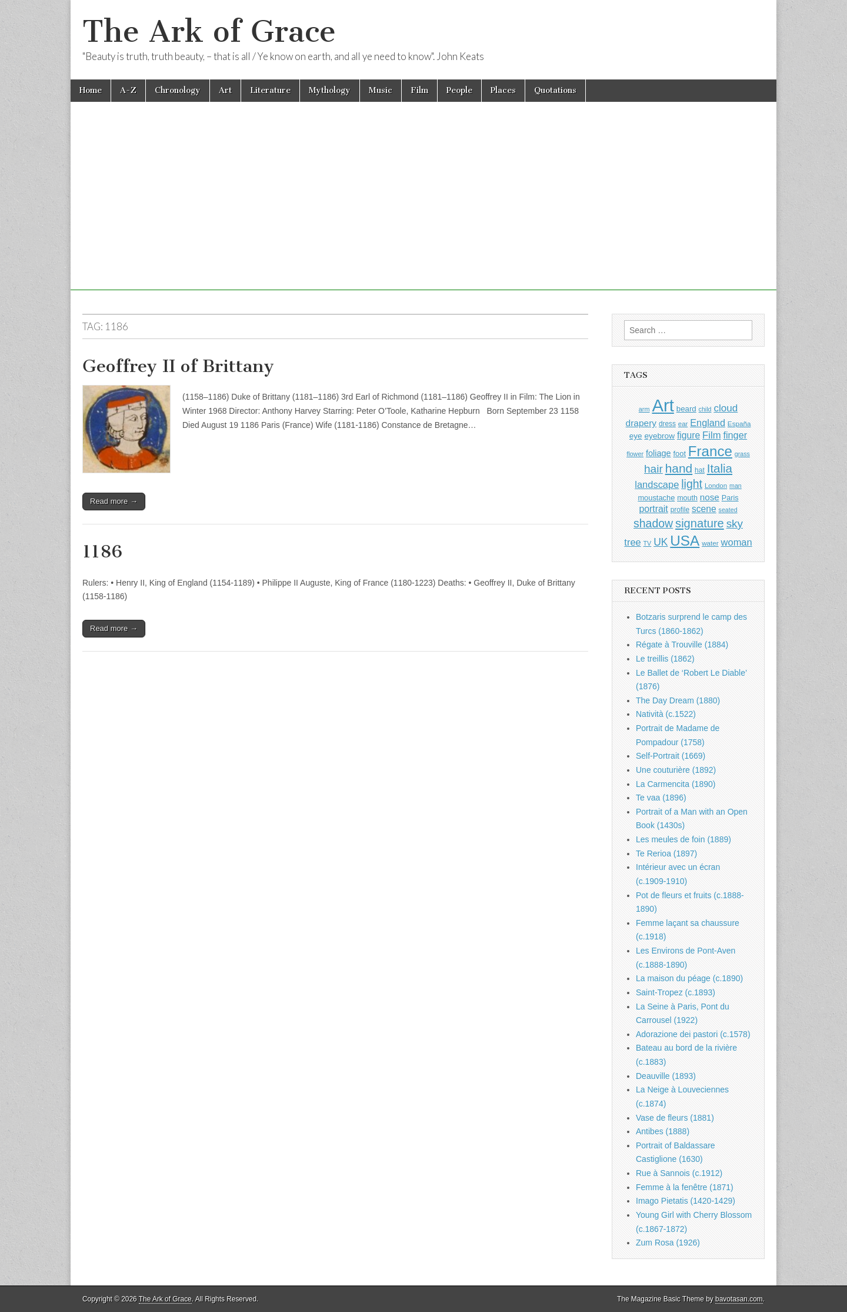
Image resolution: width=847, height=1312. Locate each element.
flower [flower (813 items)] (634, 453)
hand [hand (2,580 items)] (678, 468)
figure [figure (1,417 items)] (688, 435)
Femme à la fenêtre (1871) (684, 1187)
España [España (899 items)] (739, 423)
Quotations (555, 90)
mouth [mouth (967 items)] (687, 498)
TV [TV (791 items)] (647, 543)
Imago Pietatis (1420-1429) (685, 1200)
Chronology (178, 90)
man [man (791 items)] (735, 485)
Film (419, 90)
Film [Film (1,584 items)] (711, 435)
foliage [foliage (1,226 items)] (658, 453)
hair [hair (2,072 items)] (653, 469)
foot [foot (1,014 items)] (679, 453)
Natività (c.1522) (666, 714)
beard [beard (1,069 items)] (686, 408)
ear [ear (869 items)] (683, 423)
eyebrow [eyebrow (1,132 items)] (659, 435)
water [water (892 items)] (710, 543)
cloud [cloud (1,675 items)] (725, 408)
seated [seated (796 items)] (728, 509)
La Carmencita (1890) (675, 784)
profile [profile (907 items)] (680, 510)
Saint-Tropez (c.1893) (675, 992)
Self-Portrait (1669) (670, 755)
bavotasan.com (739, 1299)
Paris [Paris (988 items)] (730, 498)
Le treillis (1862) (665, 658)
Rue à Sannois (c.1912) (679, 1173)
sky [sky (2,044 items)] (734, 523)
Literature (270, 90)
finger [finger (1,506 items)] (735, 435)
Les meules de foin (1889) (683, 839)
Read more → (114, 501)
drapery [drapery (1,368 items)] (641, 423)
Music (380, 90)
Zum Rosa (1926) (668, 1242)
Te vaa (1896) (661, 797)
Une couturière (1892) (676, 770)
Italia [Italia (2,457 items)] (719, 468)
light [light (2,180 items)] (691, 483)
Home (90, 90)
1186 (102, 551)
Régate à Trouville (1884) (682, 644)
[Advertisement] (423, 207)
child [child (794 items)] (705, 409)
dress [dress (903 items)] (667, 424)
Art (225, 90)
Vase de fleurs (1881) (675, 1117)
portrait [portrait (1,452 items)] (653, 509)
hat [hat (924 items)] (700, 470)
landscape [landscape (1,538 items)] (657, 484)
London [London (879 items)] (716, 485)
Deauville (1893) (666, 1076)
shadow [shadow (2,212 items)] (653, 523)
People (459, 90)
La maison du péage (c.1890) (689, 978)
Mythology (330, 90)
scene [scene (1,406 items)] (704, 509)
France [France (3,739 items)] (710, 451)
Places (503, 90)
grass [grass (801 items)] (742, 453)
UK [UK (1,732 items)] (660, 542)
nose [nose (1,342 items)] (709, 497)
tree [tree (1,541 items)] (632, 542)
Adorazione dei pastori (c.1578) (693, 1034)
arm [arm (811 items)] (644, 409)
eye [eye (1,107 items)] (635, 435)
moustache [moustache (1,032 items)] (656, 497)
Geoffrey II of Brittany (178, 366)
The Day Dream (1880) (678, 700)
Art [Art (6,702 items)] (662, 405)
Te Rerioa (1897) (666, 853)
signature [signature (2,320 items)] (699, 523)
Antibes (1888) (662, 1131)
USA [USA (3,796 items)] (684, 541)
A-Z (128, 90)
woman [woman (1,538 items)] (736, 542)
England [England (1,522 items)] (707, 422)
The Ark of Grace (209, 31)
